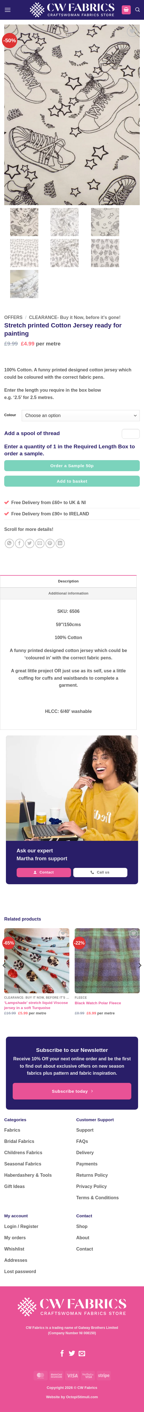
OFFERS (13, 317)
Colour (10, 415)
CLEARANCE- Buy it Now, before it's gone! (75, 317)
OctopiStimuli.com (82, 1397)
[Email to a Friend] (40, 543)
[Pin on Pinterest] (50, 543)
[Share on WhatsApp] (9, 543)
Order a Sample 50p (72, 465)
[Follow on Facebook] (62, 1354)
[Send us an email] (82, 1354)
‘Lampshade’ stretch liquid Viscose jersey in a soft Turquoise (36, 1005)
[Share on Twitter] (29, 543)
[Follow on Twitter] (72, 1354)
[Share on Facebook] (19, 543)
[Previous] (4, 976)
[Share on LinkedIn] (60, 543)
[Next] (139, 976)
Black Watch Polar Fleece (98, 1003)
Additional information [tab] (68, 593)
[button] (7, 10)
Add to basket (72, 481)
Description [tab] (68, 581)
